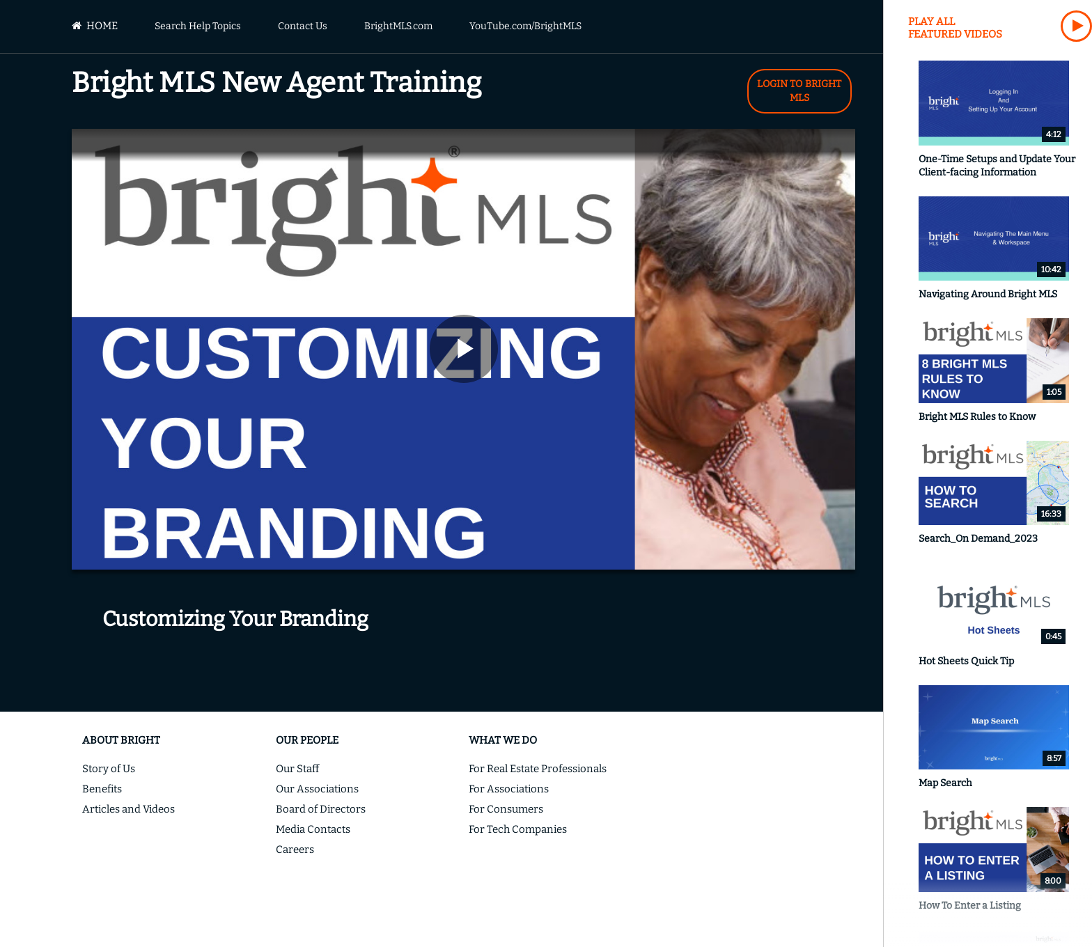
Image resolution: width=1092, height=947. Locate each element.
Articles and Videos (128, 809)
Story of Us (108, 768)
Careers (295, 849)
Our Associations (317, 789)
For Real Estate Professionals (538, 768)
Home (95, 25)
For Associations (509, 789)
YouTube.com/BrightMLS (525, 26)
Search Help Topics (198, 26)
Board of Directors (321, 809)
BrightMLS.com (398, 26)
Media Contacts (313, 829)
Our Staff (297, 768)
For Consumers (506, 809)
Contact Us (302, 26)
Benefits (102, 789)
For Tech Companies (518, 829)
